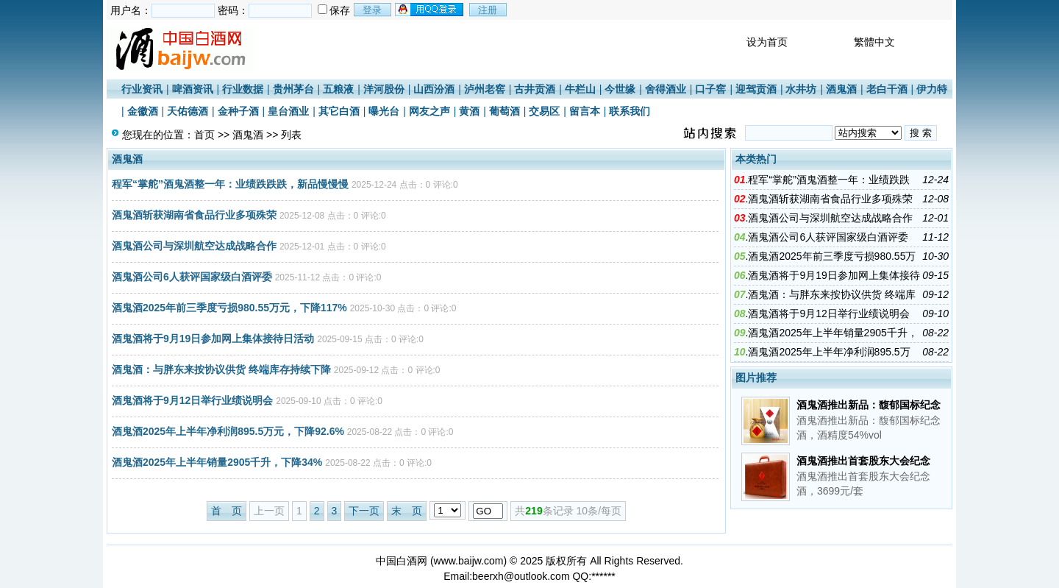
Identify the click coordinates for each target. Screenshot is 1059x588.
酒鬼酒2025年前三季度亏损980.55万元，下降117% (229, 308)
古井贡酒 (534, 89)
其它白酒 (339, 111)
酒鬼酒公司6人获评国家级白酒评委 (192, 277)
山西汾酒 (433, 89)
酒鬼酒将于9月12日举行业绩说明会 (192, 400)
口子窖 (710, 89)
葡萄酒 (504, 111)
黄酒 (469, 111)
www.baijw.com (469, 561)
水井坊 (800, 89)
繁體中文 (874, 42)
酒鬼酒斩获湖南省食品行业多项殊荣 (194, 215)
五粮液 (338, 89)
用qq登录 (430, 9)
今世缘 (620, 89)
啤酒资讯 (192, 89)
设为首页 (767, 42)
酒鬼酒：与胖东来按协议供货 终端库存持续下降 (221, 369)
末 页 (406, 511)
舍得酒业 (665, 89)
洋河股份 (383, 89)
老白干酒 (887, 89)
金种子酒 (238, 111)
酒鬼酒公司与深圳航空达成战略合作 (194, 246)
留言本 (584, 111)
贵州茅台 (293, 89)
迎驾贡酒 (756, 89)
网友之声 (429, 111)
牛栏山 (580, 89)
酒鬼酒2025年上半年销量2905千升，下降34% (217, 462)
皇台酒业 (288, 111)
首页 (204, 135)
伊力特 (931, 89)
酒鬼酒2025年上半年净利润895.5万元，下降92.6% (228, 431)
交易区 (544, 111)
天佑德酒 (187, 111)
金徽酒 (142, 111)
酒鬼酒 (841, 89)
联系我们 (629, 111)
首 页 (226, 511)
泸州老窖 (484, 89)
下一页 (364, 511)
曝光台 (383, 111)
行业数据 (242, 89)
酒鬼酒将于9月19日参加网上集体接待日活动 (213, 338)
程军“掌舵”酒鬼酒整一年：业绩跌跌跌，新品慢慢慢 (230, 184)
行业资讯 (142, 89)
